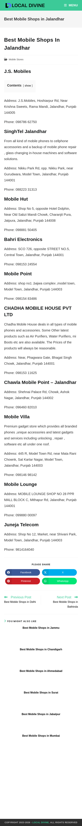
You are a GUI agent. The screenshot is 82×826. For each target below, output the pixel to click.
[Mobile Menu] (71, 5)
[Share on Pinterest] (22, 581)
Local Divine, (41, 822)
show (28, 85)
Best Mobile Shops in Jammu (41, 627)
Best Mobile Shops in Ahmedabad (41, 671)
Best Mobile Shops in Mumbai (41, 735)
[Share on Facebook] (22, 572)
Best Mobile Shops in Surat (41, 692)
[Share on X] (59, 572)
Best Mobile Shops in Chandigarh (41, 649)
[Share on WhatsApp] (59, 581)
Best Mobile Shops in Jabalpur (41, 714)
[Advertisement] (41, 780)
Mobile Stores (16, 59)
